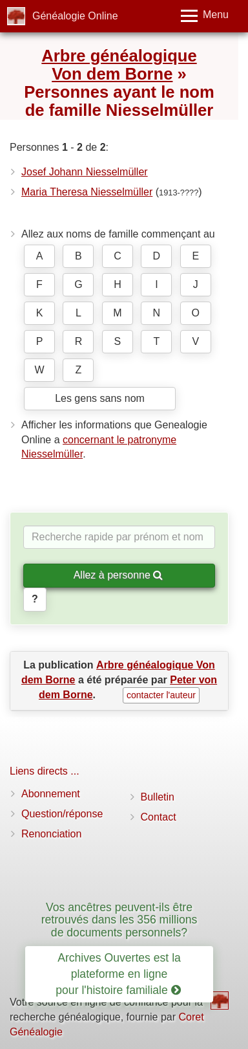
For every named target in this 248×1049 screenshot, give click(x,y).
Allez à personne (118, 574)
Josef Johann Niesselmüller (84, 171)
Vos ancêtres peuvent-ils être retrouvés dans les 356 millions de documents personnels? (119, 920)
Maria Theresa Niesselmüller (86, 191)
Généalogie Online (75, 15)
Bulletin (157, 796)
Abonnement (50, 793)
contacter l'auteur (161, 695)
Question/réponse (62, 813)
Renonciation (51, 833)
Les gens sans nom (100, 398)
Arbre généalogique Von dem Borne (118, 65)
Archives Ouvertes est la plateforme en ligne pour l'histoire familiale (118, 974)
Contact (158, 817)
